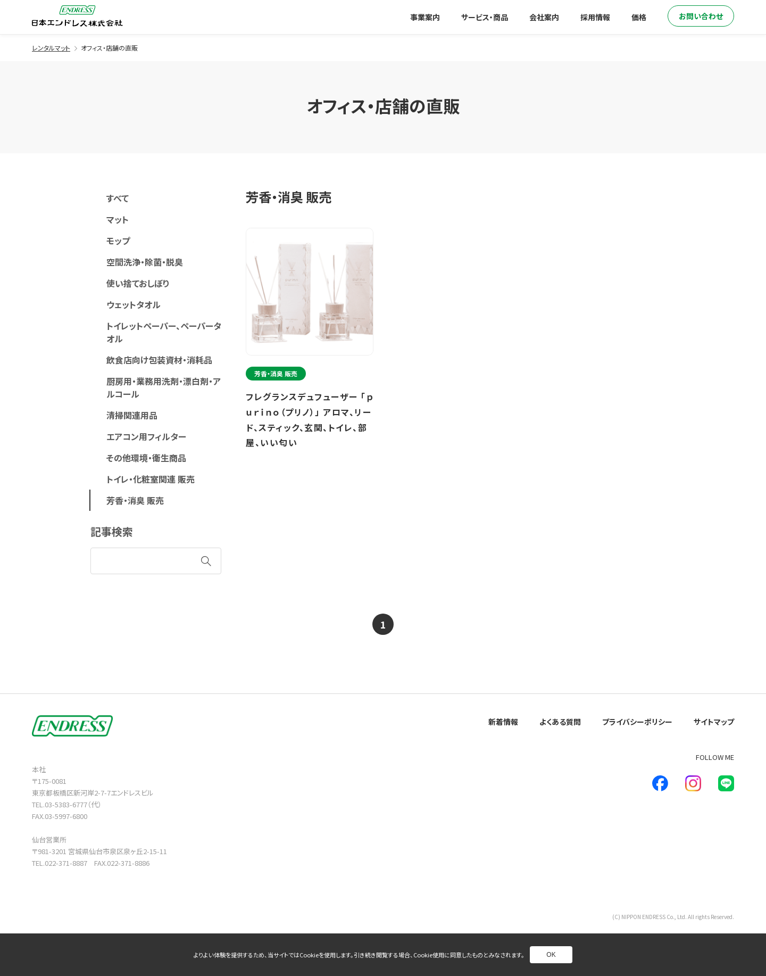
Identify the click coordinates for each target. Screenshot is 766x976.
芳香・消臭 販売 (135, 500)
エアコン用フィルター (146, 436)
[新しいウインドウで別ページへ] (660, 783)
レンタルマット (51, 47)
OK (550, 954)
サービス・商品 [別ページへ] (484, 17)
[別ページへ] (311, 344)
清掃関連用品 (131, 415)
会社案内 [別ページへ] (544, 17)
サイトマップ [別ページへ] (714, 721)
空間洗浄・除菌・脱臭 (144, 261)
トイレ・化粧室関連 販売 (150, 479)
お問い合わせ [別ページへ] (701, 16)
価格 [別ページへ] (638, 17)
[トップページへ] (77, 16)
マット (117, 219)
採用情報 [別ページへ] (595, 17)
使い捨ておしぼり (138, 283)
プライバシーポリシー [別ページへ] (637, 721)
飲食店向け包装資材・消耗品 (159, 359)
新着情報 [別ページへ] (503, 721)
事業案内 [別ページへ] (425, 17)
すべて (117, 198)
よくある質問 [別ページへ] (560, 721)
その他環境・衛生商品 (146, 457)
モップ (118, 240)
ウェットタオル (133, 304)
